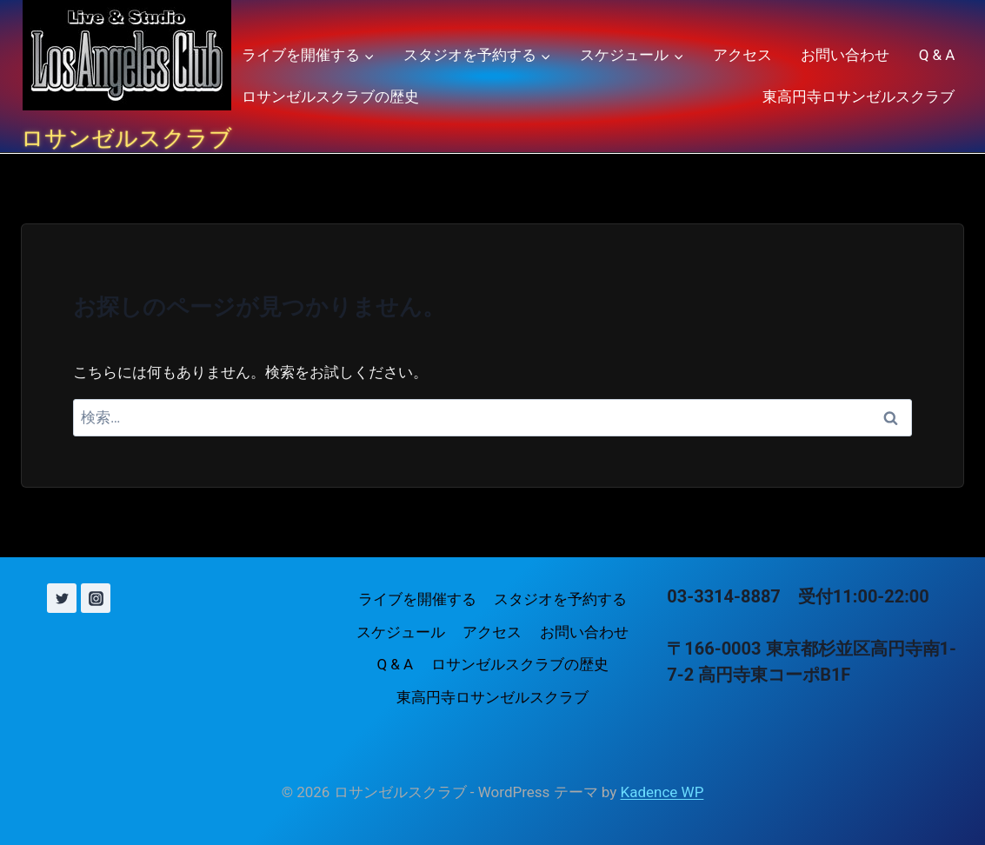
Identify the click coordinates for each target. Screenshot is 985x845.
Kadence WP (662, 792)
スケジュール (400, 632)
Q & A (937, 54)
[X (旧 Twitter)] (62, 598)
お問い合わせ (845, 54)
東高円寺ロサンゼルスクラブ (858, 96)
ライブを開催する (417, 599)
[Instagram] (95, 598)
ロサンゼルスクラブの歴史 (330, 96)
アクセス (742, 54)
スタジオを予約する (560, 599)
